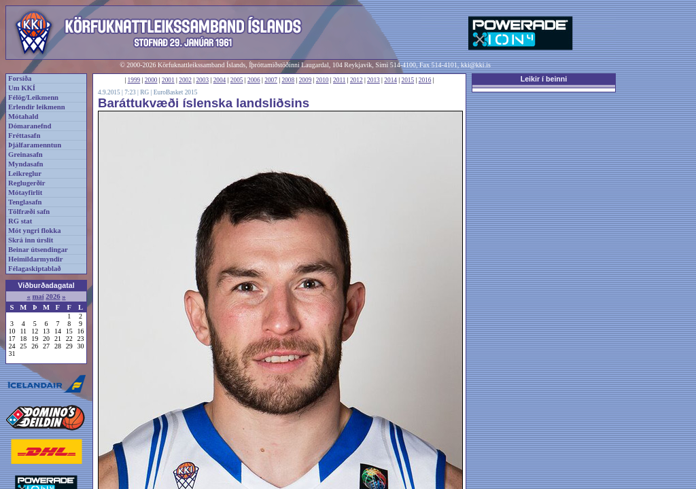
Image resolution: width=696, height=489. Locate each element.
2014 (390, 80)
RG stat (20, 221)
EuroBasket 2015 (176, 92)
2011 (339, 80)
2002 (185, 80)
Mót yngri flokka (34, 230)
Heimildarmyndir (35, 259)
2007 (270, 80)
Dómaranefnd (29, 126)
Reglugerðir (26, 183)
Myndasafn (26, 164)
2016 (425, 80)
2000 (151, 80)
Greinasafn (25, 154)
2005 (236, 80)
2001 (168, 80)
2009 (305, 80)
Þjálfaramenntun (34, 145)
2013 (373, 80)
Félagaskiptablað (34, 268)
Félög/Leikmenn (33, 97)
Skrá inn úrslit (30, 240)
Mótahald (23, 116)
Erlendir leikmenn (36, 107)
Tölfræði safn (29, 211)
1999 (134, 80)
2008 (287, 80)
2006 (253, 80)
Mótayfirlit (25, 192)
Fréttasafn (24, 135)
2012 (356, 80)
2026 (53, 296)
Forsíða (19, 78)
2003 (202, 80)
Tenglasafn (24, 202)
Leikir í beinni (544, 79)
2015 (408, 80)
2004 (219, 80)
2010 (322, 80)
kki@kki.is (476, 65)
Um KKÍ (21, 88)
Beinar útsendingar (38, 249)
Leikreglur (24, 173)
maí (38, 296)
